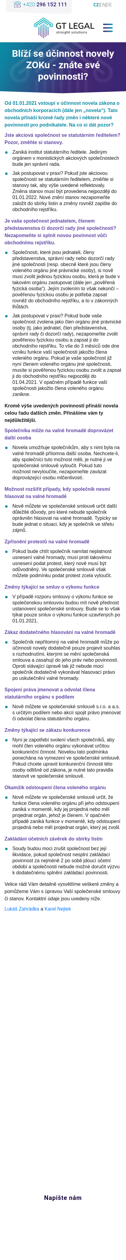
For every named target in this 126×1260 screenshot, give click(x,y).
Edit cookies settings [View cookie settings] (63, 1252)
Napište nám (63, 1197)
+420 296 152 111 (52, 1185)
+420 (45, 4)
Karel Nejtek (58, 908)
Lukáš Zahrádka (22, 908)
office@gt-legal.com (54, 1173)
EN (102, 4)
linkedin (58, 1149)
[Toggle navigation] (108, 28)
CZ (96, 4)
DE (109, 4)
